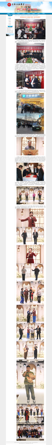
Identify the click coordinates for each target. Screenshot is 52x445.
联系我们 (43, 13)
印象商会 (38, 13)
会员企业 (23, 13)
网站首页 (8, 13)
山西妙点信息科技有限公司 (35, 442)
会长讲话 (10, 23)
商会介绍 (13, 13)
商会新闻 (10, 18)
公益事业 (10, 21)
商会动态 (28, 13)
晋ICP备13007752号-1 (27, 442)
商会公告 (10, 16)
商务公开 (18, 13)
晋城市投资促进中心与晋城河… (10, 31)
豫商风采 (33, 13)
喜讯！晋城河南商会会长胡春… (10, 32)
